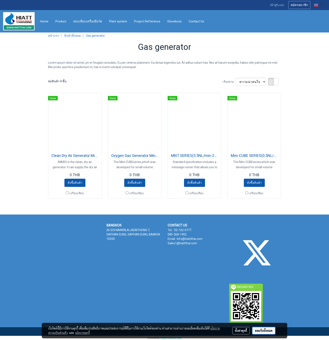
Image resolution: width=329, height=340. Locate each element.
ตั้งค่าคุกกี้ (241, 330)
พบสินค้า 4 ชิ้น (57, 81)
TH (318, 4)
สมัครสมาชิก (299, 5)
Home (44, 21)
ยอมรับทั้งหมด (264, 330)
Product (60, 21)
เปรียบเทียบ (76, 193)
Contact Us (196, 21)
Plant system (118, 21)
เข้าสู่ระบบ (277, 5)
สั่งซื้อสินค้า (75, 182)
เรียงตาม (229, 81)
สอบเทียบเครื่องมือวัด (87, 21)
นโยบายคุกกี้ (82, 333)
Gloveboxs (174, 21)
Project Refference (147, 21)
